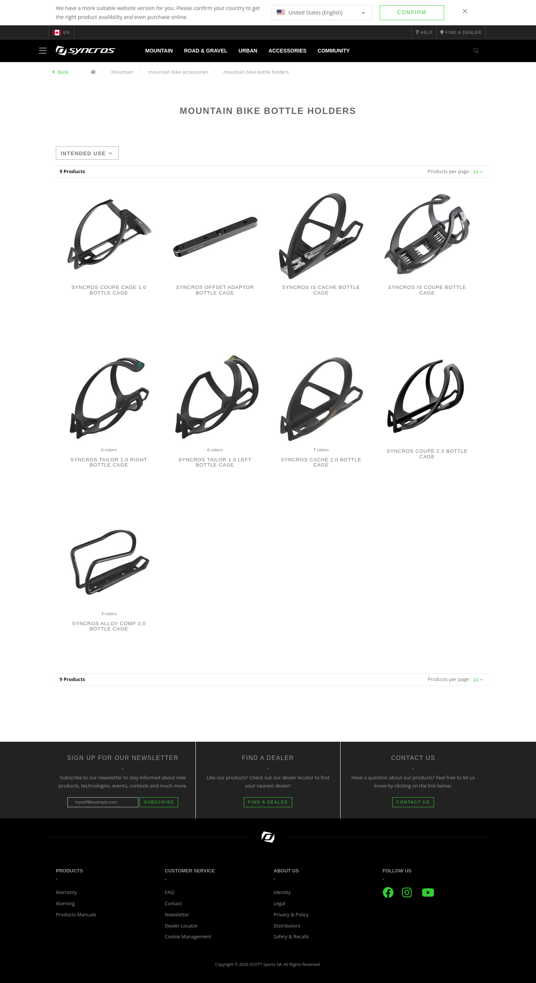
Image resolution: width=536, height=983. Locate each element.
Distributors (287, 925)
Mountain (159, 51)
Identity (282, 892)
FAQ (169, 892)
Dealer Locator (181, 925)
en (61, 32)
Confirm (412, 12)
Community (334, 51)
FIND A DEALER (268, 802)
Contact (173, 903)
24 (478, 172)
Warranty (66, 892)
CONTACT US (413, 802)
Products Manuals (76, 914)
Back (63, 72)
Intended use (86, 153)
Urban (248, 51)
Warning (65, 903)
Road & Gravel (205, 51)
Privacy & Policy (291, 914)
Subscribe (159, 802)
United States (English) (321, 12)
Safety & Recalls (291, 936)
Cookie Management (188, 936)
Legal (279, 903)
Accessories (287, 51)
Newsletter (177, 914)
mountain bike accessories (178, 72)
